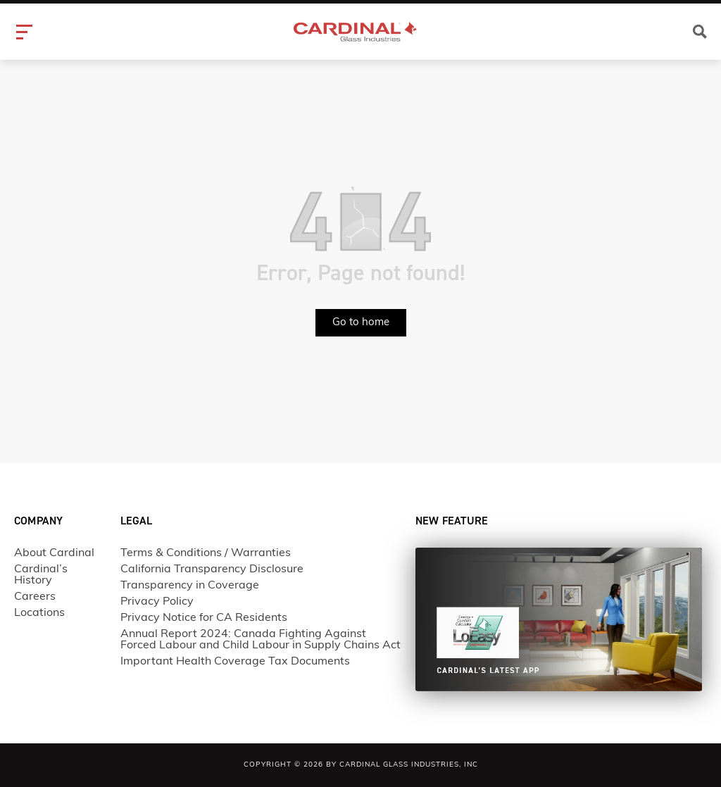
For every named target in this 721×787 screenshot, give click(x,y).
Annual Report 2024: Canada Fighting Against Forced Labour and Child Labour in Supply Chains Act (260, 640)
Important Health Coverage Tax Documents (235, 661)
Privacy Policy (157, 601)
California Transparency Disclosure (211, 569)
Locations (39, 613)
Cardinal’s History (41, 575)
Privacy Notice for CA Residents (203, 618)
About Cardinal (54, 553)
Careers (35, 597)
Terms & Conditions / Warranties (205, 553)
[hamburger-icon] (26, 32)
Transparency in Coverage (189, 585)
